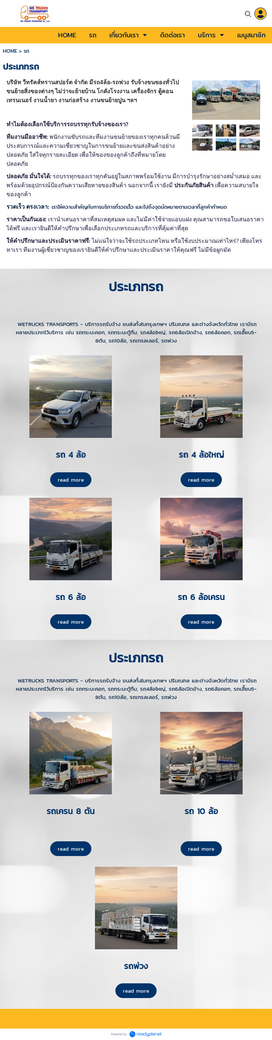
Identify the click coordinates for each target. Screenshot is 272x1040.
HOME (10, 51)
